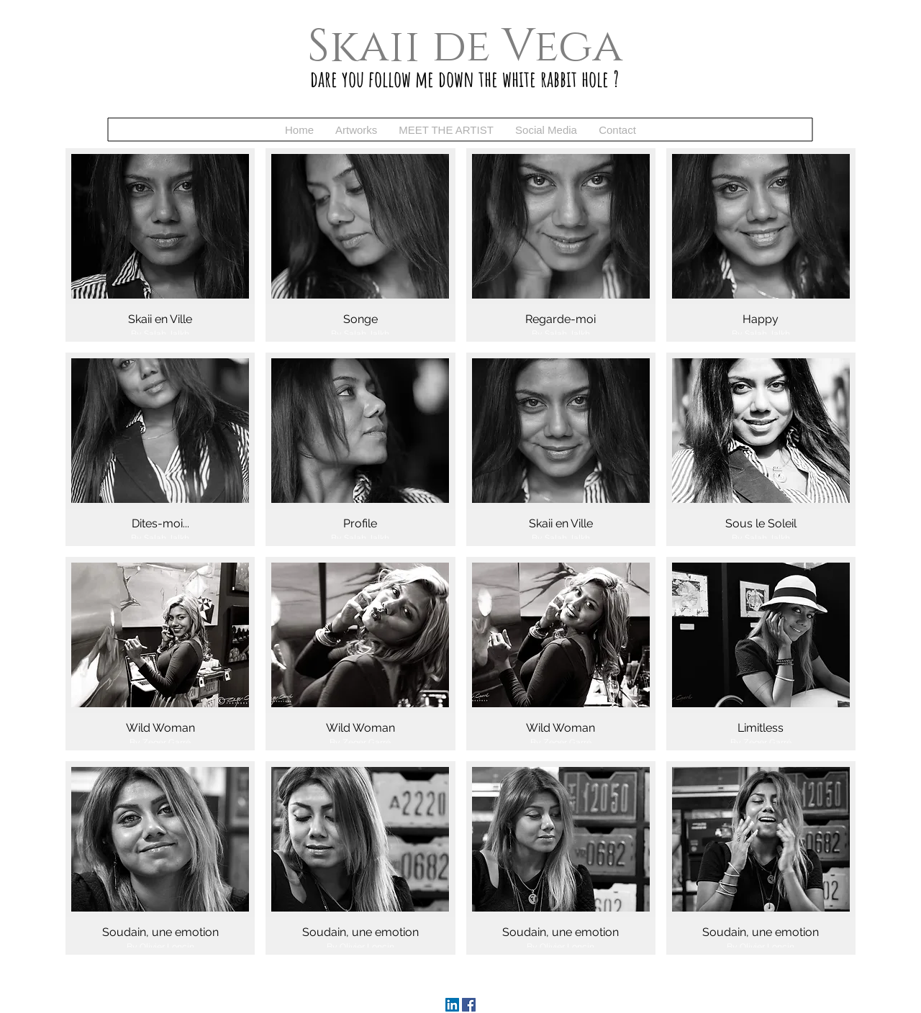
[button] (356, 130)
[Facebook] (469, 1005)
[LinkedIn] (452, 1005)
